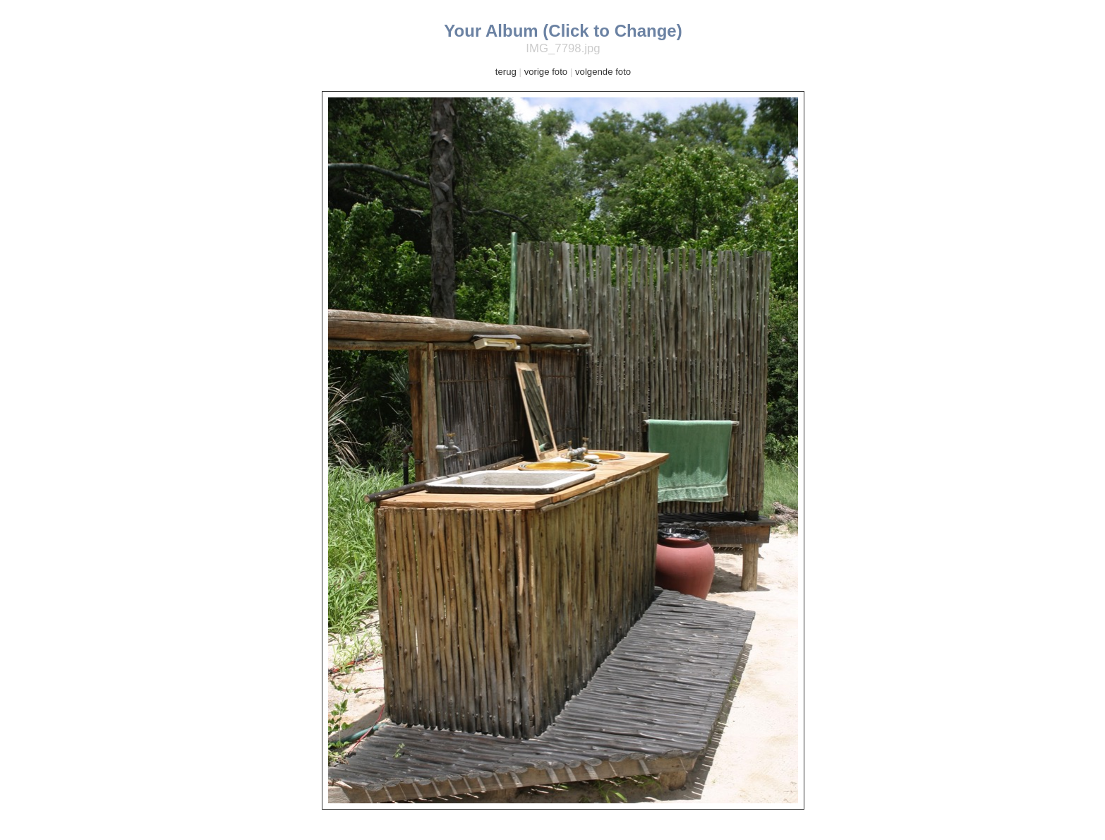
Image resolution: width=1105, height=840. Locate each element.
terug (506, 71)
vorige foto (546, 71)
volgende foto (603, 71)
